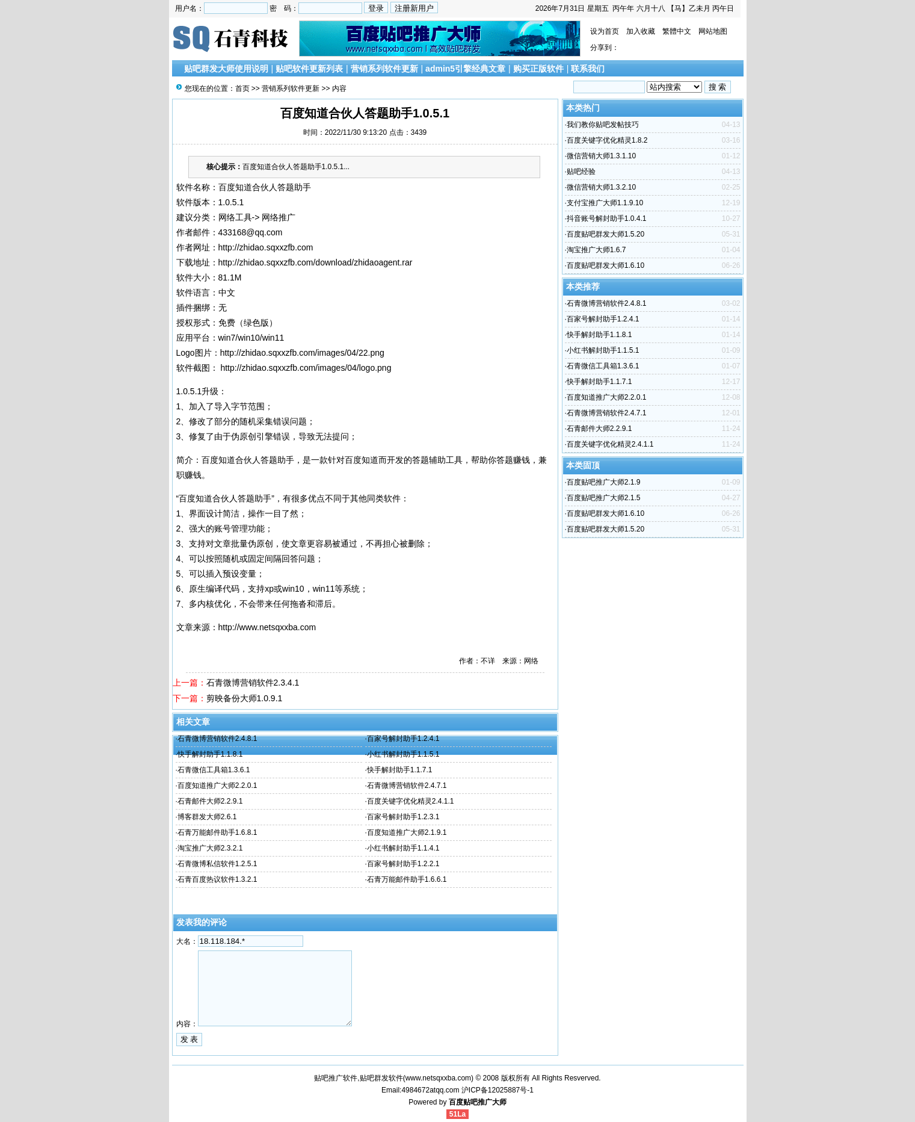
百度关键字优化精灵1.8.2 (607, 140)
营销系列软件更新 (384, 68)
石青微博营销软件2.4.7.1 (407, 785)
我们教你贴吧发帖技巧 (603, 124)
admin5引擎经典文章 (465, 68)
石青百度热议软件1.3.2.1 (217, 879)
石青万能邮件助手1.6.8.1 (217, 832)
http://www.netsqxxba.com (267, 627)
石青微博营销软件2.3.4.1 (253, 682)
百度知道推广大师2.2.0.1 (217, 785)
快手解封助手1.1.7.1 (400, 770)
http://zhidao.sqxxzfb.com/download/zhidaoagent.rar (315, 262)
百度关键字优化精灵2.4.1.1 (410, 801)
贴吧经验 (581, 171)
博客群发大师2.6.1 (207, 817)
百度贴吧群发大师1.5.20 (605, 234)
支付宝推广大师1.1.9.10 (605, 203)
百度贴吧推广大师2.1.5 (604, 498)
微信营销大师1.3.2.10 (601, 187)
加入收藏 (640, 31)
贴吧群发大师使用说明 (226, 68)
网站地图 (712, 31)
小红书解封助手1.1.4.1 (403, 848)
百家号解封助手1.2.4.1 (403, 738)
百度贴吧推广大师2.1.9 (604, 482)
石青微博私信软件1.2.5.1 (217, 864)
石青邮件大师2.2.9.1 (210, 801)
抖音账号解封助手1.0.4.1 (607, 218)
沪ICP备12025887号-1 (497, 1090)
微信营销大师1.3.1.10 (601, 156)
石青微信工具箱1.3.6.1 (213, 770)
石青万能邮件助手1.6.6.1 (407, 879)
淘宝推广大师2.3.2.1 (210, 848)
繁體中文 (676, 31)
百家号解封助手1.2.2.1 (403, 864)
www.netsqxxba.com (438, 1078)
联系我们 (588, 68)
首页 (242, 88)
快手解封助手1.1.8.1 (210, 754)
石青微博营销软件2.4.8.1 (217, 738)
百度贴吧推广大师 (478, 1102)
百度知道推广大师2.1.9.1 (407, 832)
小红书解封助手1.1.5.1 (403, 754)
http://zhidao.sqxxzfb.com (265, 247)
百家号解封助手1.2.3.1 (403, 817)
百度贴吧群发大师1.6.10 (605, 265)
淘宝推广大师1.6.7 (596, 250)
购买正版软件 (538, 68)
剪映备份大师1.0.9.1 (244, 698)
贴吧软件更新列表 (309, 68)
